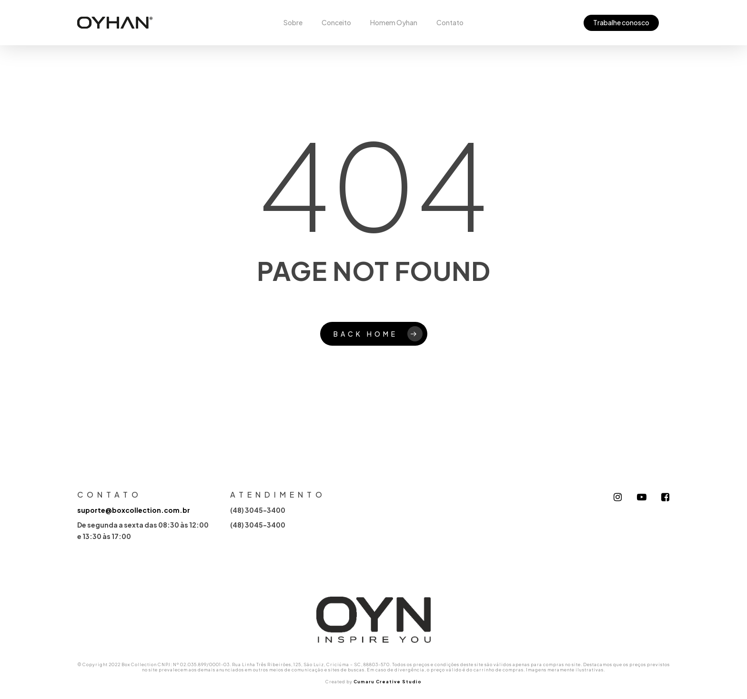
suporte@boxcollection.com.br (133, 510)
